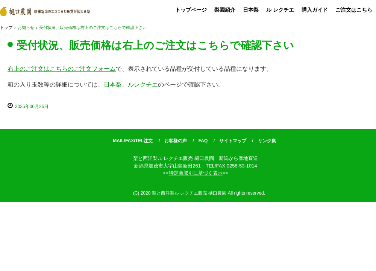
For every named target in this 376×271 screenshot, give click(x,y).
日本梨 (251, 10)
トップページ (191, 10)
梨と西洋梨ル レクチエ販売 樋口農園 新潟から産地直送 (45, 11)
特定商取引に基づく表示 (196, 173)
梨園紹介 (224, 10)
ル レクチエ (280, 10)
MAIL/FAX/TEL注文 (133, 140)
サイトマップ (232, 140)
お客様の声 (175, 140)
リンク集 (267, 140)
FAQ (203, 140)
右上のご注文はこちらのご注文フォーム (62, 68)
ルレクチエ (143, 84)
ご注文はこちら (353, 10)
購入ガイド (315, 10)
